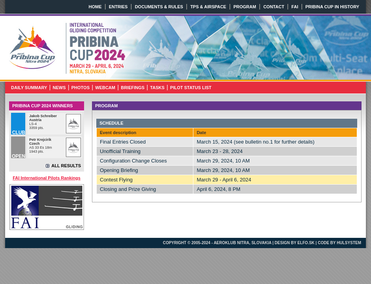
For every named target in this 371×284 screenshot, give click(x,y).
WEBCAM (105, 87)
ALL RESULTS (66, 165)
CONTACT (273, 6)
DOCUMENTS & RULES (159, 6)
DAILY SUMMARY (29, 87)
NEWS (59, 87)
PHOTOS (80, 87)
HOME (95, 6)
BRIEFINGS (132, 87)
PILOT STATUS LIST (191, 87)
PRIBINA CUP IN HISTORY (332, 6)
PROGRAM (244, 6)
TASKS (157, 87)
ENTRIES (118, 6)
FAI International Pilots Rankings (47, 178)
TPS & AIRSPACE (208, 6)
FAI (294, 6)
